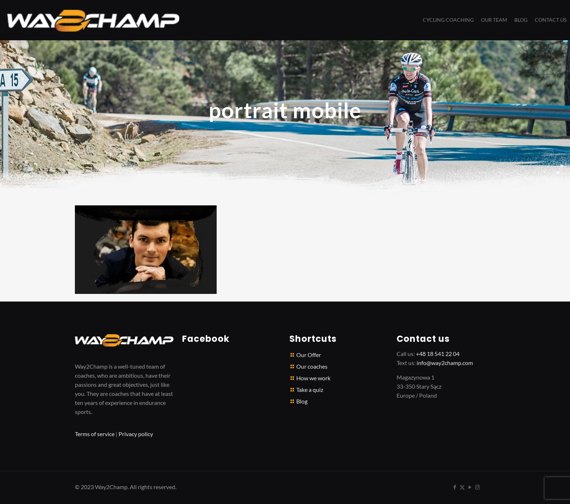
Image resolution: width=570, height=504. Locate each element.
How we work (313, 377)
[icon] (485, 487)
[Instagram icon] (477, 487)
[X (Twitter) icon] (462, 487)
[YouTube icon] (470, 487)
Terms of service (95, 433)
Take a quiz (309, 389)
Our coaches (312, 366)
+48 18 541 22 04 (437, 353)
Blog (302, 401)
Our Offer (308, 354)
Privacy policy (136, 433)
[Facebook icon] (454, 487)
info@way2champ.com (445, 362)
